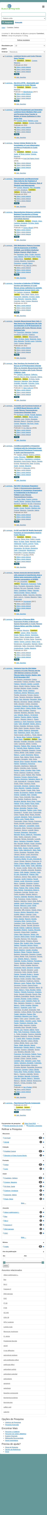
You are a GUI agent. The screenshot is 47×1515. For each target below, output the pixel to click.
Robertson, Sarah (24, 732)
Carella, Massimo (30, 648)
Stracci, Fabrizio (30, 592)
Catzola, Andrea (31, 1058)
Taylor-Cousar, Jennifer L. (23, 735)
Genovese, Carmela (21, 1069)
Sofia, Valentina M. (25, 850)
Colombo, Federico (28, 334)
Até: (25, 1256)
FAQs (7, 1452)
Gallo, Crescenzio (20, 550)
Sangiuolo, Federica (21, 706)
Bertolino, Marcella (27, 712)
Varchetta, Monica (20, 806)
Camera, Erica (31, 921)
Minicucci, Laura (33, 693)
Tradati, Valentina (26, 885)
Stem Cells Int (28, 388)
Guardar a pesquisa (34, 1126)
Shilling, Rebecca (24, 730)
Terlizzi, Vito (32, 868)
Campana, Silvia (19, 921)
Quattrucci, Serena (20, 693)
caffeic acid (7, 1407)
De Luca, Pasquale (26, 588)
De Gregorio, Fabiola (27, 792)
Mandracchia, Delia (26, 463)
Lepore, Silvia (25, 633)
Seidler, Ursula (19, 508)
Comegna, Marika (33, 781)
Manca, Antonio (24, 635)
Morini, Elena (33, 417)
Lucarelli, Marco (27, 263)
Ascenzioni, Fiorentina (21, 426)
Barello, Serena (35, 996)
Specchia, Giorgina (34, 595)
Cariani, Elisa (34, 916)
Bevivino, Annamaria (24, 679)
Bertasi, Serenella (20, 808)
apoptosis (7, 1383)
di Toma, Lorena (24, 154)
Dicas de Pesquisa (11, 1447)
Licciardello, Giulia (33, 826)
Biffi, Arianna (26, 910)
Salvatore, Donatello (21, 759)
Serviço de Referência (12, 1449)
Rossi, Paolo (34, 803)
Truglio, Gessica (34, 254)
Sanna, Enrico (19, 459)
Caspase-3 (7, 1289)
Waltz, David (18, 728)
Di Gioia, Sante (26, 192)
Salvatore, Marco (34, 779)
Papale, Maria (24, 814)
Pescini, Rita (36, 994)
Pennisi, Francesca (34, 821)
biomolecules (8, 1402)
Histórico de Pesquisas (13, 1422)
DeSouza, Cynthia (33, 726)
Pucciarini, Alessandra (26, 586)
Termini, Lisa (33, 892)
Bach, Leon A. (19, 597)
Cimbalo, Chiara (19, 1058)
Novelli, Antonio (19, 857)
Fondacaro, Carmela (21, 892)
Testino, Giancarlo (25, 837)
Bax (5, 1279)
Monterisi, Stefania (20, 504)
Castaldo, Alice (25, 795)
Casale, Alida (30, 790)
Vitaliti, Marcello (24, 1045)
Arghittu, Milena (19, 914)
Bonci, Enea (31, 801)
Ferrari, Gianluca (28, 690)
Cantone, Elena (34, 786)
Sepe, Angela (35, 1056)
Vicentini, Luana (30, 1021)
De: (4, 1256)
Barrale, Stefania (26, 1081)
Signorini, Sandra (26, 684)
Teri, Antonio (24, 908)
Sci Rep (26, 555)
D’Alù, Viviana (25, 803)
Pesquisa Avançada (12, 1425)
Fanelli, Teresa (19, 501)
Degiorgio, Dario (35, 339)
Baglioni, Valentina (20, 901)
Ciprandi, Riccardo (25, 994)
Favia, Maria (25, 294)
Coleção (6, 1147)
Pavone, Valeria (26, 717)
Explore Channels (11, 1436)
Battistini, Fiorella (34, 748)
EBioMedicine (28, 92)
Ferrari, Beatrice (35, 936)
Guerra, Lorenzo (34, 455)
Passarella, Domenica (34, 1067)
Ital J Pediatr (27, 1087)
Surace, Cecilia (28, 848)
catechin (6, 1412)
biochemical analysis (11, 1398)
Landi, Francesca (26, 903)
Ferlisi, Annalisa (23, 710)
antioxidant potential (10, 1374)
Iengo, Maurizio (19, 788)
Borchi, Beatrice (19, 950)
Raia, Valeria (24, 757)
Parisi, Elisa (18, 1072)
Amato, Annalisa (32, 688)
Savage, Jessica (29, 728)
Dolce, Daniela (19, 919)
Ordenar (5, 52)
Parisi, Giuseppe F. (34, 817)
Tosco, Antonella (25, 797)
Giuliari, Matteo (19, 1021)
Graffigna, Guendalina (21, 996)
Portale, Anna (27, 812)
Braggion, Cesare (35, 750)
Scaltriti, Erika (28, 943)
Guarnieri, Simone (33, 421)
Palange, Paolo (32, 808)
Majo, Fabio (18, 690)
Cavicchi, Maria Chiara (22, 936)
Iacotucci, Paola (29, 783)
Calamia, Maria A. (27, 1078)
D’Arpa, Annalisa (26, 1083)
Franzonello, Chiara (20, 821)
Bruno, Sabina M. (20, 826)
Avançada (18, 22)
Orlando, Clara (37, 221)
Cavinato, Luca (19, 419)
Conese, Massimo (35, 123)
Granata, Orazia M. (20, 1036)
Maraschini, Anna (32, 912)
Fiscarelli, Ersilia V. (26, 974)
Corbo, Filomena (19, 457)
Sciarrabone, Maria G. (31, 890)
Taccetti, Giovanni (33, 925)
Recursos (6, 1134)
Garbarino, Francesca (27, 763)
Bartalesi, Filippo (19, 952)
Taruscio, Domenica (26, 697)
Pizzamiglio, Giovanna (21, 916)
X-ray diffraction (9, 1350)
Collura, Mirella (31, 708)
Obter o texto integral (22, 67)
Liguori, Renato (19, 861)
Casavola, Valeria (31, 299)
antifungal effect (9, 1364)
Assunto (6, 1208)
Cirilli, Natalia (29, 752)
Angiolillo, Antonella (20, 383)
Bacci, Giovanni (27, 967)
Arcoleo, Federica (27, 961)
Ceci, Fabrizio (18, 256)
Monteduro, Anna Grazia (22, 461)
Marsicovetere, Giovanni (29, 1065)
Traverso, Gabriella (20, 897)
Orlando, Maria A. (24, 715)
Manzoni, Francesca (32, 861)
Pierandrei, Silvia (22, 254)
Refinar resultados (23, 40)
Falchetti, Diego (21, 748)
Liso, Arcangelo (22, 581)
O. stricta (7, 1336)
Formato (6, 1160)
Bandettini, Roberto (20, 930)
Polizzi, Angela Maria (26, 637)
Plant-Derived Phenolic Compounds (27, 1103)
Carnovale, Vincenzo (21, 786)
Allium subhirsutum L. (11, 1275)
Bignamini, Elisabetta (21, 750)
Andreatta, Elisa (19, 1027)
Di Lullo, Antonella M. (34, 859)
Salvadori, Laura (30, 1061)
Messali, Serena (19, 941)
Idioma (5, 1242)
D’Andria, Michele (20, 1067)
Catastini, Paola (31, 1001)
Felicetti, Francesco (27, 992)
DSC (5, 1298)
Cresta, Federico (31, 899)
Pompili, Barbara (35, 415)
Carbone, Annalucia (20, 190)
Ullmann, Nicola (19, 854)
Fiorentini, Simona (26, 945)
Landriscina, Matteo (20, 595)
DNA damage (8, 1294)
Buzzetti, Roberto (23, 843)
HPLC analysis (9, 1322)
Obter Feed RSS (29, 1123)
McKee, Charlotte (20, 726)
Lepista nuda (8, 1327)
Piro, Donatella (35, 187)
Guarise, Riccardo (30, 761)
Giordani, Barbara (20, 688)
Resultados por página (7, 47)
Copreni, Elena (22, 121)
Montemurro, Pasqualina (22, 644)
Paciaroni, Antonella (26, 1023)
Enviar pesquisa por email (12, 1126)
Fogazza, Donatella (32, 1038)
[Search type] (23, 18)
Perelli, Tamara (32, 806)
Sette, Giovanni (19, 704)
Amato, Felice (18, 783)
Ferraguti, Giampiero (33, 828)
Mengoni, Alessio (25, 976)
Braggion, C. (29, 1003)
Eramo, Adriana (33, 706)
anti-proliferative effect (11, 1360)
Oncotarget (27, 601)
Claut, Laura (23, 1018)
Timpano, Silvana (32, 941)
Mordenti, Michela (20, 801)
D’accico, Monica (20, 912)
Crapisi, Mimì (20, 1038)
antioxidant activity (10, 1369)
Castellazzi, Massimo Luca (23, 1016)
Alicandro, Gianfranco (21, 766)
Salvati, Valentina (34, 702)
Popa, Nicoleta (31, 990)
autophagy (7, 1388)
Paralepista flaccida (10, 1341)
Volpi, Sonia (33, 759)
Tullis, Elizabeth (24, 724)
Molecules (26, 468)
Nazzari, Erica (19, 761)
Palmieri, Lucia (33, 121)
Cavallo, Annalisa (32, 950)
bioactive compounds (11, 1393)
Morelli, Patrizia (24, 686)
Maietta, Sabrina (30, 863)
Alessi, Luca (29, 1043)
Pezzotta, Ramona (20, 939)
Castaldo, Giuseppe (32, 788)
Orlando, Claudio (20, 790)
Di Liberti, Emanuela (29, 1010)
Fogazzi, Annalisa (29, 681)
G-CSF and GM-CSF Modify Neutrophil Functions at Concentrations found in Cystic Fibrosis (28, 532)
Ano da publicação (9, 1251)
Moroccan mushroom (11, 1331)
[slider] (4, 1262)
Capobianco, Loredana (32, 459)
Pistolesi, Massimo (32, 952)
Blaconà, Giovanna (20, 702)
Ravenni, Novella (30, 919)
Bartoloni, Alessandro (21, 954)
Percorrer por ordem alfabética (15, 1434)
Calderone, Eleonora (32, 928)
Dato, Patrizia (18, 890)
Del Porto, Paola (29, 256)
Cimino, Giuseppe (31, 419)
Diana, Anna (34, 294)
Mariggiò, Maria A (20, 421)
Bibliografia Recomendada (14, 1438)
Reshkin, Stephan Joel (32, 508)
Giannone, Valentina (21, 381)
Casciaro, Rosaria (20, 998)
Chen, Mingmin (34, 506)
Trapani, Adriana (22, 455)
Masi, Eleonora (24, 934)
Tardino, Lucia (32, 810)
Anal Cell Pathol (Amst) (31, 158)
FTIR (5, 1308)
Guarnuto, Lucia (26, 1007)
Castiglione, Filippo (25, 590)
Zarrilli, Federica (26, 879)
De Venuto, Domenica (30, 548)
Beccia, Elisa (24, 377)
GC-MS (6, 1313)
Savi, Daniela (18, 799)
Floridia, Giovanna (20, 695)
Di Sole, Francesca (34, 504)
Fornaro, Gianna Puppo (29, 777)
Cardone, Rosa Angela (32, 501)
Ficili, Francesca (28, 721)
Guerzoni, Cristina (30, 1025)
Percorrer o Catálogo (12, 1431)
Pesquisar (7, 22)
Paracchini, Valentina (21, 297)
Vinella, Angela (24, 546)
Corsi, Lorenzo (24, 948)
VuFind (5, 6)
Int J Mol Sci (27, 265)
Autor (3, 27)
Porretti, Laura (29, 341)
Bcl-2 (5, 1284)
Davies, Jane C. (35, 724)
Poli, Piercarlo (32, 939)
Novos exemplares (11, 1440)
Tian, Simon (35, 732)
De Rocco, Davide (23, 415)
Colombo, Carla (19, 301)
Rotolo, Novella (35, 757)
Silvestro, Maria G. (26, 719)
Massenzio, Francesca (28, 584)
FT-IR (5, 1303)
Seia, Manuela (19, 299)
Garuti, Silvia (31, 901)
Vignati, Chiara (36, 910)
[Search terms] (23, 14)
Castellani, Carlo (19, 923)
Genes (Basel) (28, 228)
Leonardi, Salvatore (20, 817)
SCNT (6, 1346)
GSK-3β (6, 1317)
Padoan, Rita (35, 686)
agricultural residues (10, 1355)
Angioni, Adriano (31, 857)
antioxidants (8, 1379)
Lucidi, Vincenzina (27, 755)
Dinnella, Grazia (31, 1027)
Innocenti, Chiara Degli (22, 932)
